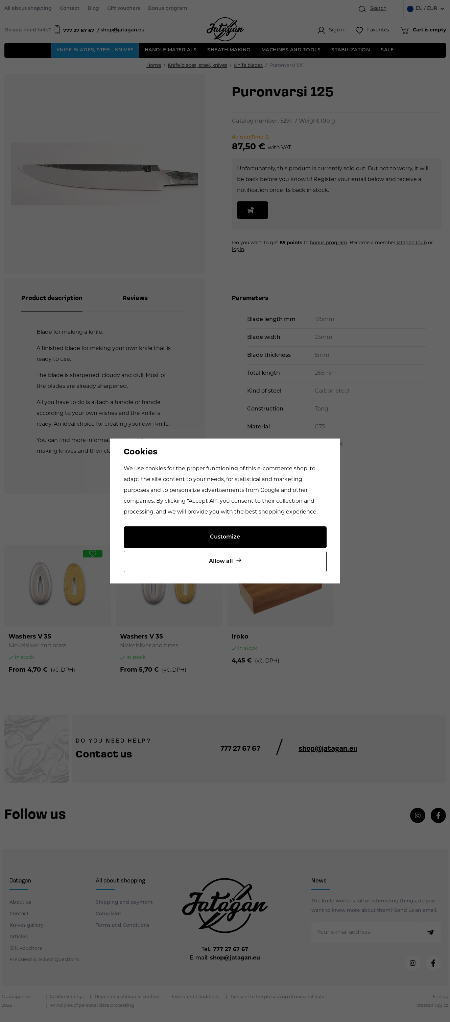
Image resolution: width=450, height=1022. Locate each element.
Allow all (221, 561)
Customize (225, 537)
